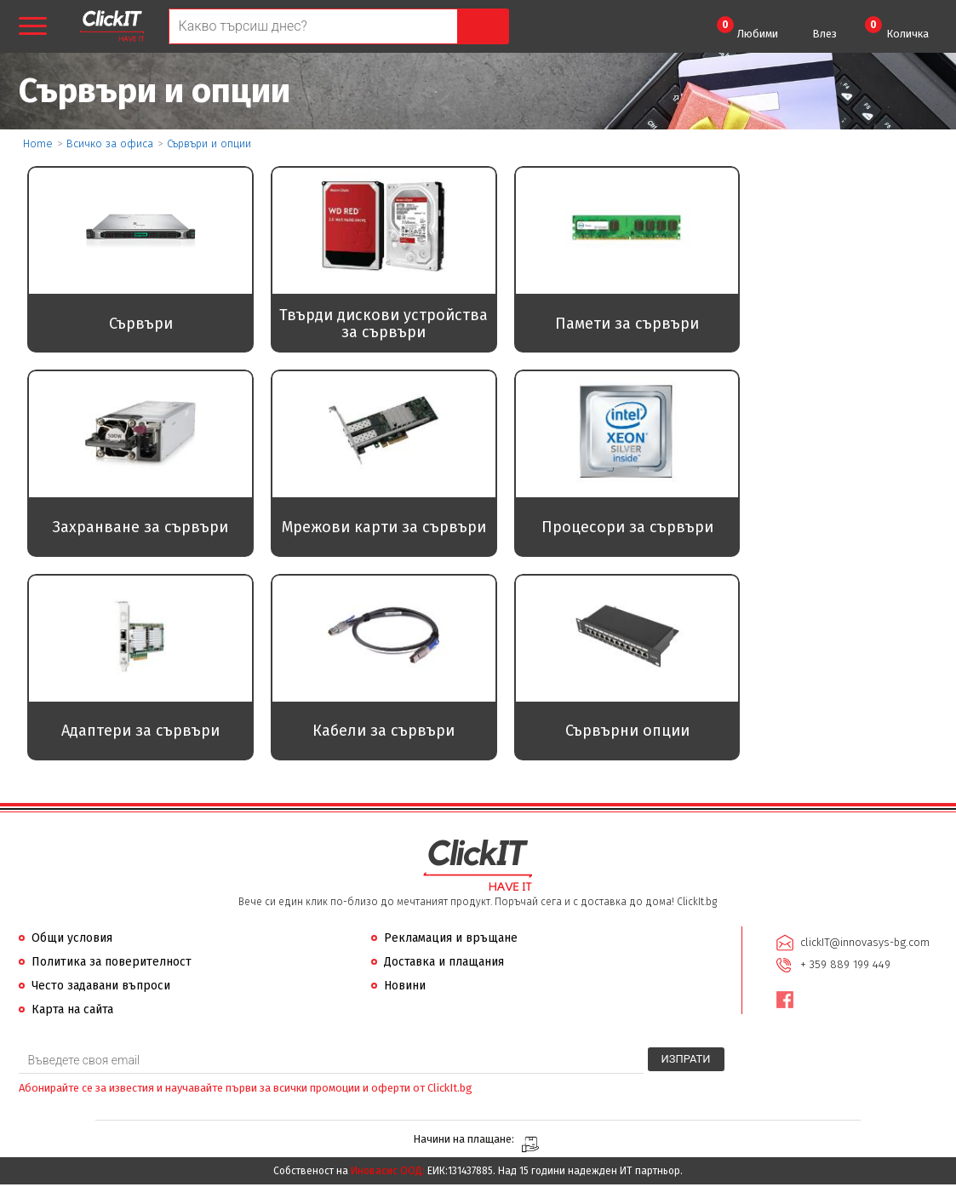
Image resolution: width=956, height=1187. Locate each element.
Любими (747, 28)
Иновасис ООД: (388, 1173)
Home (38, 143)
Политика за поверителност (111, 963)
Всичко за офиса (109, 143)
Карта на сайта (72, 1011)
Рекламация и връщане (451, 939)
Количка (897, 28)
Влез (824, 33)
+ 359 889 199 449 (845, 966)
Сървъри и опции (209, 143)
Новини (405, 987)
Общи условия (71, 939)
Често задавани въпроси (100, 987)
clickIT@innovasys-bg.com (865, 944)
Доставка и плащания (444, 963)
